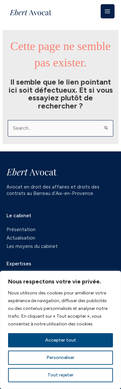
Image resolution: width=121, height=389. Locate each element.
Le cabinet (18, 215)
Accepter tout (60, 340)
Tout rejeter (60, 375)
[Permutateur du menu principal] (108, 11)
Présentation (20, 229)
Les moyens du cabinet (32, 246)
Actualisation (20, 238)
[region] (60, 330)
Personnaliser (60, 357)
